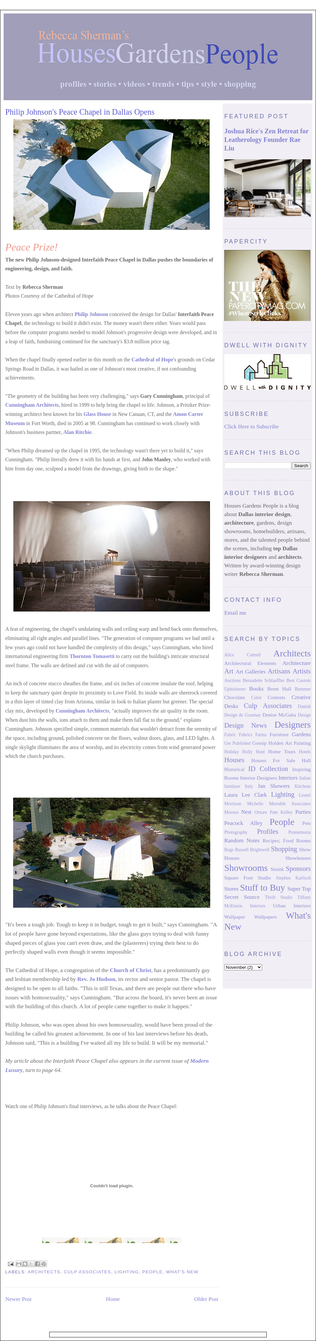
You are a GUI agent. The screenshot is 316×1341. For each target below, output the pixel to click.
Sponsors (298, 868)
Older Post (206, 1299)
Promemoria (299, 832)
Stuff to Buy (262, 887)
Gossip (259, 743)
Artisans (279, 671)
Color (256, 697)
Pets (306, 823)
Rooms (303, 840)
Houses (234, 759)
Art (229, 671)
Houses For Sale (273, 760)
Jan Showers (274, 786)
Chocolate (234, 697)
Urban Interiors (292, 905)
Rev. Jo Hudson (96, 979)
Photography (236, 832)
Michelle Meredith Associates (279, 803)
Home (113, 1299)
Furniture (279, 734)
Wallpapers (265, 917)
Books (256, 689)
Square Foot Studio (247, 877)
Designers (292, 724)
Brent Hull (279, 689)
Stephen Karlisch (293, 877)
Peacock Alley (243, 823)
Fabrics (245, 734)
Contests (276, 697)
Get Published (237, 743)
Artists (302, 671)
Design (304, 715)
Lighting (126, 1271)
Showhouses (298, 858)
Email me (235, 613)
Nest (246, 812)
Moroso (231, 812)
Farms (261, 734)
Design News (245, 725)
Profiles (267, 831)
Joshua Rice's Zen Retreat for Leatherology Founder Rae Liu (266, 139)
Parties (303, 812)
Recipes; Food (278, 840)
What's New (182, 1271)
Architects (44, 1271)
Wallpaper (234, 917)
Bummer (303, 689)
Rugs (229, 849)
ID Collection (268, 768)
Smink (277, 869)
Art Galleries (250, 672)
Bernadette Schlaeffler (263, 680)
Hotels (305, 751)
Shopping (284, 848)
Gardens (301, 734)
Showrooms (246, 868)
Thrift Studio (278, 897)
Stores (231, 889)
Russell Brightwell (252, 849)
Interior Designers (258, 778)
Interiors (288, 778)
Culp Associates (87, 1271)
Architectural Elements (250, 663)
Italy (249, 786)
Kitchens (303, 786)
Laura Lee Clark (245, 795)
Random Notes (242, 840)
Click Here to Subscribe (251, 426)
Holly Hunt (253, 751)
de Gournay (250, 715)
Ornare (261, 812)
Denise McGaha (279, 714)
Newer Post (18, 1299)
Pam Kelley (281, 812)
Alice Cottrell (242, 654)
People (152, 1271)
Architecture (296, 663)
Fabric (230, 734)
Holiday (231, 751)
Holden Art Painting (289, 743)
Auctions (232, 680)
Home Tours (281, 751)
